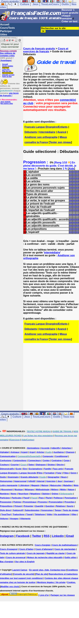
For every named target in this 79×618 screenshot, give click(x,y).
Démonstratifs (7, 469)
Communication (8, 456)
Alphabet (4, 452)
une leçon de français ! (9, 94)
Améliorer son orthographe (40, 137)
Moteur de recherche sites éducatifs (45, 557)
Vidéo (49, 514)
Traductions (18, 514)
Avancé (61, 132)
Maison (44, 485)
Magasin (35, 485)
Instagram (7, 536)
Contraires (56, 460)
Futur (59, 473)
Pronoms (42, 502)
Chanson (70, 452)
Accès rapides (7, 66)
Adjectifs (55, 448)
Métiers (54, 489)
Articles (40, 452)
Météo (63, 489)
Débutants (30, 132)
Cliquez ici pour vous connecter (10, 45)
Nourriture (23, 493)
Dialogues (41, 464)
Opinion (46, 493)
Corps (66, 460)
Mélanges (29, 489)
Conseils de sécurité (24, 574)
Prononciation (56, 502)
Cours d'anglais (42, 545)
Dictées (51, 464)
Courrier (15, 464)
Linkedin (58, 536)
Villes (74, 514)
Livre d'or (5, 69)
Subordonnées (32, 510)
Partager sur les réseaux (63, 595)
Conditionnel (61, 456)
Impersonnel (20, 481)
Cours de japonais (36, 553)
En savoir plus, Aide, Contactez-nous (47, 570)
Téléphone (40, 514)
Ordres (54, 493)
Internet (41, 481)
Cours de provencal (15, 557)
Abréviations (33, 448)
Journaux (68, 481)
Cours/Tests (7, 27)
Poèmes (17, 502)
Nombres (4, 493)
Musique (18, 489)
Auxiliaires (58, 452)
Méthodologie (42, 489)
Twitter (36, 536)
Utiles (3, 34)
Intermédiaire (47, 132)
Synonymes (47, 510)
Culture (24, 4)
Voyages (14, 518)
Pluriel (49, 498)
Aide (71, 168)
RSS (47, 536)
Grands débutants (29, 477)
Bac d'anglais (6, 561)
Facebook (23, 536)
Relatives (60, 506)
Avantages (6, 60)
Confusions (6, 460)
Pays (41, 498)
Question (49, 506)
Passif (26, 498)
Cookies (71, 582)
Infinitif (31, 481)
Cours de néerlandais (64, 549)
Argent (24, 452)
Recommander (7, 73)
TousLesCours (50, 4)
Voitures (4, 518)
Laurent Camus (19, 570)
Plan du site (6, 71)
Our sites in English (25, 561)
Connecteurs (34, 460)
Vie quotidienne (62, 514)
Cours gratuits (10, 413)
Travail (29, 514)
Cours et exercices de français (45, 50)
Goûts (3, 477)
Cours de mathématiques (64, 545)
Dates (31, 464)
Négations (35, 493)
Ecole (18, 469)
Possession (6, 502)
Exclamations (35, 469)
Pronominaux (29, 502)
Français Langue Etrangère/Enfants (45, 127)
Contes (46, 460)
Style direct (5, 510)
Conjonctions (19, 460)
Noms (13, 493)
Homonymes (6, 481)
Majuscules (55, 485)
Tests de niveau (70, 510)
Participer (6, 31)
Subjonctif (18, 510)
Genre (74, 473)
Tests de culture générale (12, 553)
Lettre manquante (8, 485)
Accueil (4, 24)
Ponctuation (71, 498)
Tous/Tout (6, 514)
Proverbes (69, 502)
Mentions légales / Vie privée (51, 582)
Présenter (28, 506)
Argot (32, 452)
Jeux (35, 4)
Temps (58, 510)
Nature (71, 489)
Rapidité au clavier (55, 553)
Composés (48, 456)
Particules (17, 498)
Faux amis (58, 469)
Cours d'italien (26, 549)
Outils (65, 4)
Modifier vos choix (10, 586)
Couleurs (4, 464)
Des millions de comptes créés (8, 53)
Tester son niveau (60, 142)
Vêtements (25, 518)
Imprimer (5, 68)
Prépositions (6, 506)
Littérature (24, 485)
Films (40, 473)
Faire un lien (7, 76)
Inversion (51, 481)
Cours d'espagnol (8, 549)
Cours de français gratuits (39, 48)
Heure (64, 477)
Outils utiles (70, 557)
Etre (25, 469)
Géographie (53, 477)
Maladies (67, 485)
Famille (47, 469)
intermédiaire (52, 252)
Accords (45, 448)
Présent (18, 506)
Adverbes (66, 448)
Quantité (39, 506)
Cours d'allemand (44, 549)
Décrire (60, 464)
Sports (70, 506)
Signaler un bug (8, 75)
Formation (49, 473)
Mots (76, 485)
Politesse (58, 498)
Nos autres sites (6, 103)
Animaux (15, 452)
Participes (5, 498)
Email (70, 536)
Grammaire (13, 477)
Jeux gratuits (5, 102)
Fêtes (66, 473)
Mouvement (7, 489)
